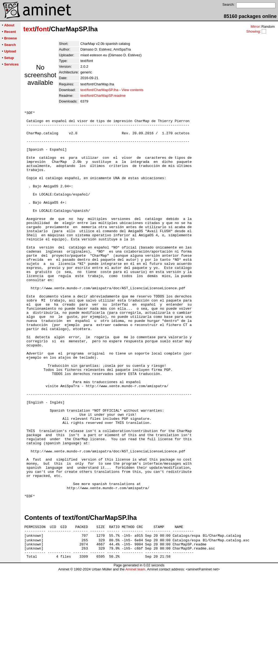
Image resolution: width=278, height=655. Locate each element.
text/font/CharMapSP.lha (99, 90)
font (43, 29)
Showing (253, 31)
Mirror (255, 26)
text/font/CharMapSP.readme (103, 96)
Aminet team (135, 653)
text (29, 29)
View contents (133, 90)
